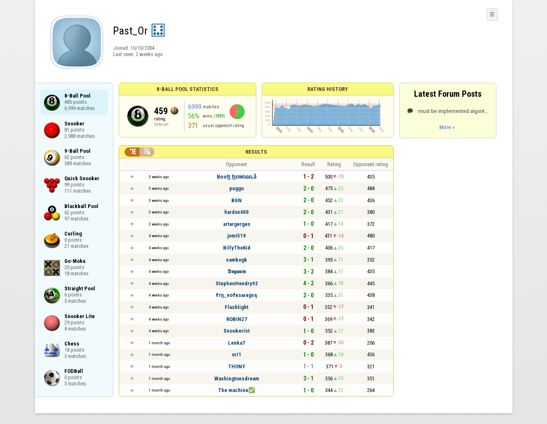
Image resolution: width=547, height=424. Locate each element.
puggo (236, 188)
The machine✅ (236, 390)
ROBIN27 (236, 319)
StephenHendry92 (237, 283)
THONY (236, 366)
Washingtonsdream (236, 378)
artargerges (236, 224)
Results (256, 152)
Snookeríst (236, 331)
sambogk (236, 260)
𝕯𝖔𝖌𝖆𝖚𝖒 (237, 271)
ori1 (236, 354)
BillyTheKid (236, 248)
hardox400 (236, 212)
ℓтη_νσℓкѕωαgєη (236, 295)
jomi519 (236, 236)
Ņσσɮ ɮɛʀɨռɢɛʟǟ (236, 177)
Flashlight (236, 307)
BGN (236, 200)
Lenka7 (236, 343)
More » (447, 127)
